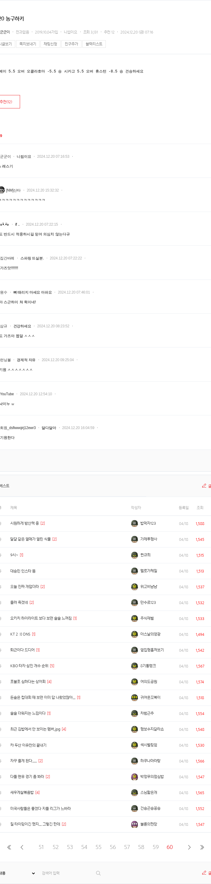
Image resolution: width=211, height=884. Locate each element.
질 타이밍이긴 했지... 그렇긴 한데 (35, 824)
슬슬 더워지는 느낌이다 (28, 713)
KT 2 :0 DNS (20, 634)
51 (41, 847)
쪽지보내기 (27, 44)
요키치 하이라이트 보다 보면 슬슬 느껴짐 (41, 618)
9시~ (14, 555)
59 (156, 847)
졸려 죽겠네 (19, 602)
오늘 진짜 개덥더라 (24, 586)
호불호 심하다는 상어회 (28, 681)
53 (70, 847)
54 (84, 847)
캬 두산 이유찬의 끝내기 (28, 745)
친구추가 (71, 44)
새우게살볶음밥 (22, 792)
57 (127, 847)
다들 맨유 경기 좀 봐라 (27, 776)
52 (56, 847)
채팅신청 (50, 44)
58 (141, 847)
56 (113, 847)
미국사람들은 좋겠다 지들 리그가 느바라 (40, 808)
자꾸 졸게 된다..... (23, 761)
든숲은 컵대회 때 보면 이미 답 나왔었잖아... (42, 697)
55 (98, 847)
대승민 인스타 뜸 (23, 571)
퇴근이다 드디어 (22, 650)
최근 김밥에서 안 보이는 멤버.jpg (35, 729)
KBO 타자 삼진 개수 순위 (29, 666)
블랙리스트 (94, 44)
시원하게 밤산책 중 (24, 523)
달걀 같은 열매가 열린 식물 (30, 539)
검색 (98, 873)
